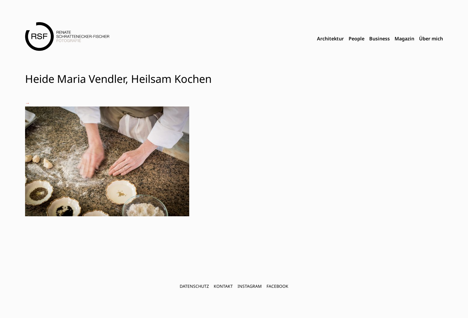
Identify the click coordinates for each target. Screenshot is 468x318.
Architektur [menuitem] (330, 38)
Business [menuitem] (379, 38)
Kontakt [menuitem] (223, 286)
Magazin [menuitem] (404, 38)
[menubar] (380, 39)
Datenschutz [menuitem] (194, 286)
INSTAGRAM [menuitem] (250, 286)
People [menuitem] (356, 38)
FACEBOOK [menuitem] (277, 286)
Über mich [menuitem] (431, 38)
